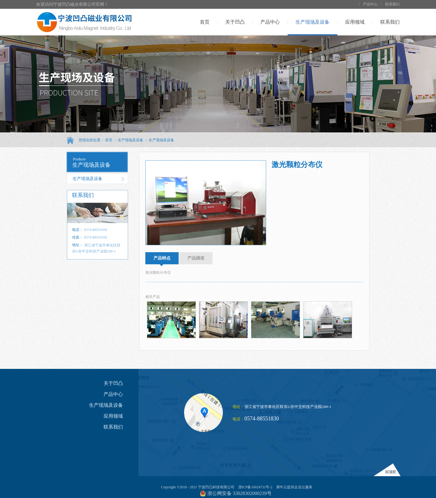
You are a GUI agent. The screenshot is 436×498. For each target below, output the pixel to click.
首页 (205, 22)
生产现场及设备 (130, 140)
